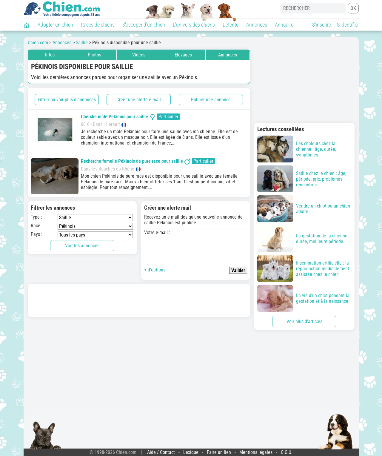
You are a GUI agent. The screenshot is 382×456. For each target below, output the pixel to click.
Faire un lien (219, 452)
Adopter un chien (55, 25)
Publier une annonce (211, 99)
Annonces (256, 25)
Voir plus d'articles (304, 321)
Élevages (183, 55)
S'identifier (348, 25)
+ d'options (154, 270)
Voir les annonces (82, 245)
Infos (50, 55)
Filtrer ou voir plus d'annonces (67, 99)
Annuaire (284, 25)
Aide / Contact (161, 452)
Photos (94, 55)
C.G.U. (286, 452)
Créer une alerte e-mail (138, 99)
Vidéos (138, 55)
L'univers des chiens (194, 25)
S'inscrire (321, 25)
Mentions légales (255, 452)
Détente (230, 25)
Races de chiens (98, 25)
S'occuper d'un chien (143, 25)
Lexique (190, 452)
